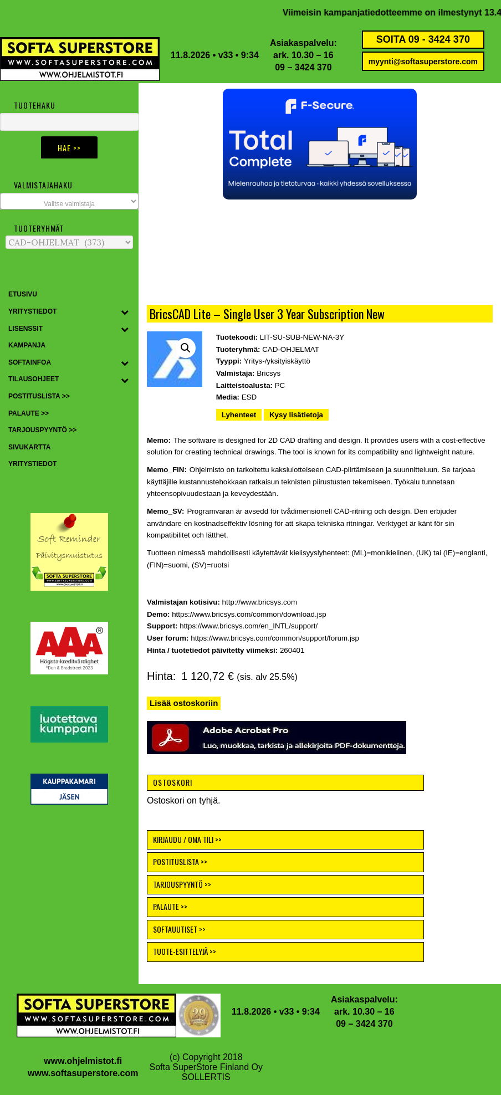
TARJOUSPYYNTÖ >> (182, 884)
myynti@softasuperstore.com (423, 61)
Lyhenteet (239, 415)
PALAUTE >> (170, 906)
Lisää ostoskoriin (184, 703)
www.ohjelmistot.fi (83, 1061)
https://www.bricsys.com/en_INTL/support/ (249, 626)
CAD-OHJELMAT (290, 349)
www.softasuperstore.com (83, 1073)
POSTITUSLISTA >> (180, 861)
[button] (320, 144)
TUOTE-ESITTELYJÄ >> (184, 951)
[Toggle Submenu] (124, 312)
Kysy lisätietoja (296, 415)
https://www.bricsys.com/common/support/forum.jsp (275, 638)
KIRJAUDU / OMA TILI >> (187, 839)
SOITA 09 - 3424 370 (423, 39)
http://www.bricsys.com (260, 602)
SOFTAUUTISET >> (179, 929)
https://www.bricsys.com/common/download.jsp (249, 614)
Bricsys (268, 373)
